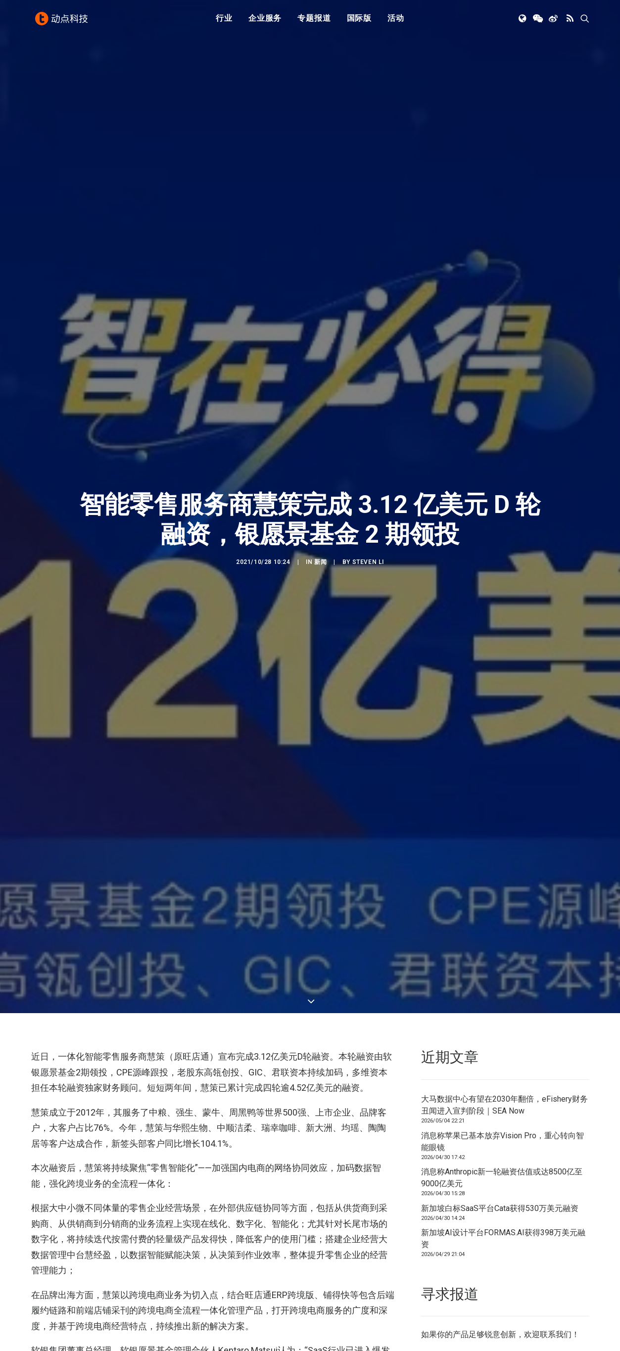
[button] (523, 21)
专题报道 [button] (314, 21)
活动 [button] (395, 21)
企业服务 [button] (265, 21)
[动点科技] (63, 21)
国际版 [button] (359, 21)
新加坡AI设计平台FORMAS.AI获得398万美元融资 (503, 1080)
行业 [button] (224, 21)
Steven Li (368, 482)
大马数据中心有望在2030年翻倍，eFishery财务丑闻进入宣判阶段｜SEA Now (504, 946)
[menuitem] (224, 21)
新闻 (320, 482)
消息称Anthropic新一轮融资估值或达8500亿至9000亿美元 (501, 1019)
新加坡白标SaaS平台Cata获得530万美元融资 (499, 1049)
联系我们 (556, 1176)
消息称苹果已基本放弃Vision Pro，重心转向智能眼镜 (502, 982)
